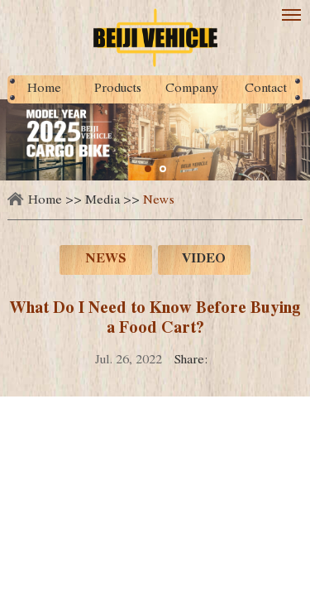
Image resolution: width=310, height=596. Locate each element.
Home (44, 89)
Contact (266, 89)
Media (102, 201)
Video (204, 260)
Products (117, 89)
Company (191, 89)
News (158, 201)
